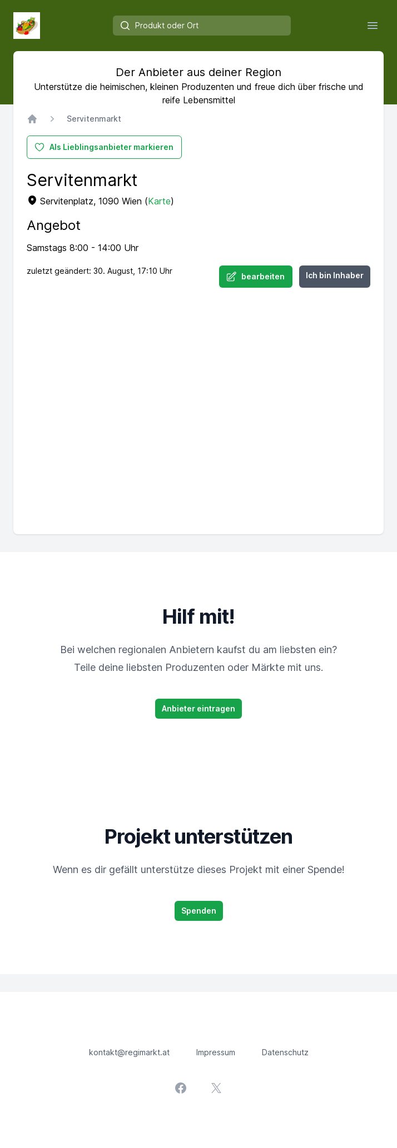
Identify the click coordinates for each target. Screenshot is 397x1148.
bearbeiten (255, 276)
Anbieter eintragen (198, 708)
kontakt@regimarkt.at (129, 1052)
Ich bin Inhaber (335, 275)
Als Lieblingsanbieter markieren (103, 147)
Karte (159, 201)
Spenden (198, 910)
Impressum (215, 1052)
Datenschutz (285, 1052)
